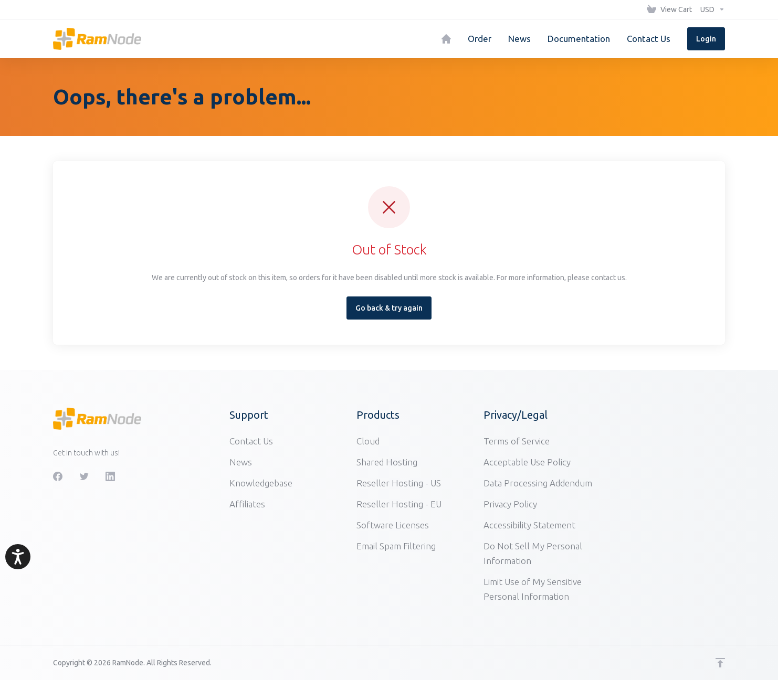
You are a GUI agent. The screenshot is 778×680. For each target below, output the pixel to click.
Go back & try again (389, 308)
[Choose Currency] (710, 9)
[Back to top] (720, 663)
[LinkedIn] (110, 476)
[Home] (446, 38)
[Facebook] (58, 476)
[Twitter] (84, 476)
